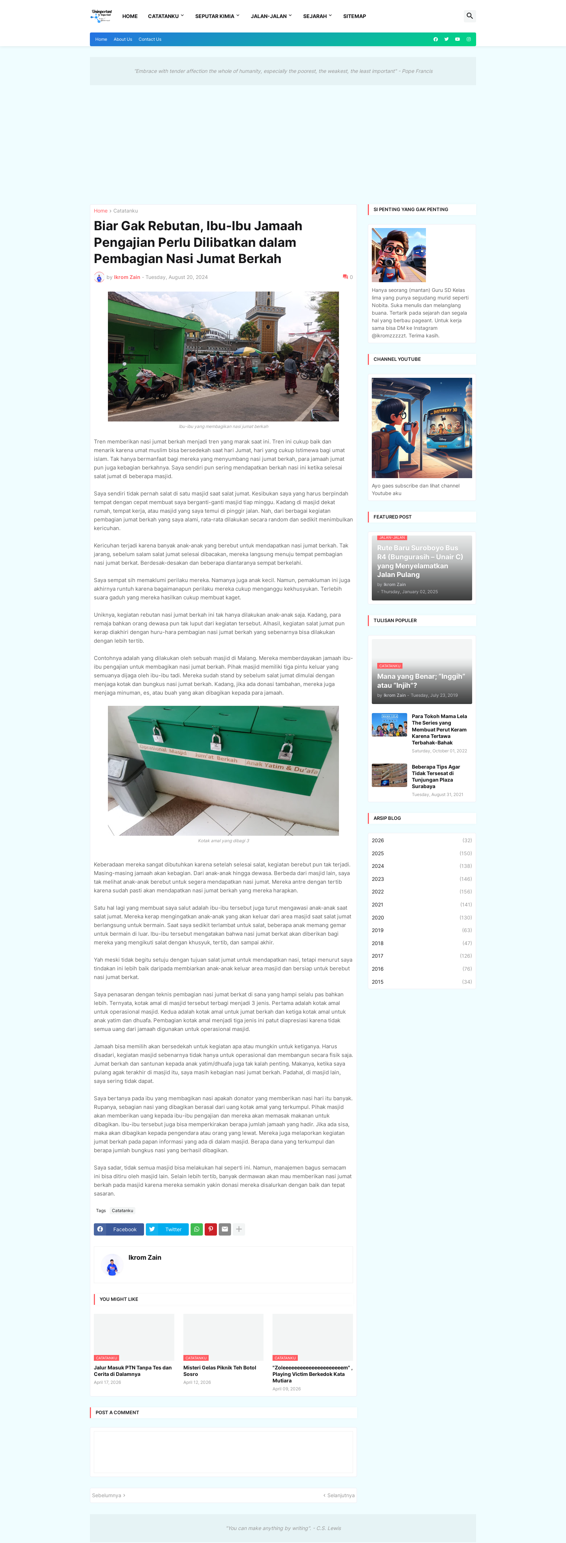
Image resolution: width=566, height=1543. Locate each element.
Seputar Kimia (214, 16)
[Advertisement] (283, 139)
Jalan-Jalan (269, 16)
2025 (422, 853)
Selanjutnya (341, 1495)
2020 (422, 917)
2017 (422, 956)
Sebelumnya (106, 1495)
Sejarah (315, 16)
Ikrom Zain (145, 1257)
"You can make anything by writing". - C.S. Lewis (283, 1528)
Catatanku (163, 16)
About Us (123, 39)
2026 (422, 840)
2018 (422, 943)
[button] (470, 16)
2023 (422, 879)
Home (130, 16)
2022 (422, 891)
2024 (422, 866)
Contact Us (150, 39)
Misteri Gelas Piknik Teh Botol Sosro (219, 1370)
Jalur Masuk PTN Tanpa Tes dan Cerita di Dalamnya (133, 1370)
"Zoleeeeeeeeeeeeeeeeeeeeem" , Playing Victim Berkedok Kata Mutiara (313, 1374)
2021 (422, 904)
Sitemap (354, 16)
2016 (422, 968)
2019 (422, 930)
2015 (422, 981)
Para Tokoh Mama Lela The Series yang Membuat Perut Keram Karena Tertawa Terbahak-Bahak (439, 729)
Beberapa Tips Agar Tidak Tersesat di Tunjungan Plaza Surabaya (436, 777)
